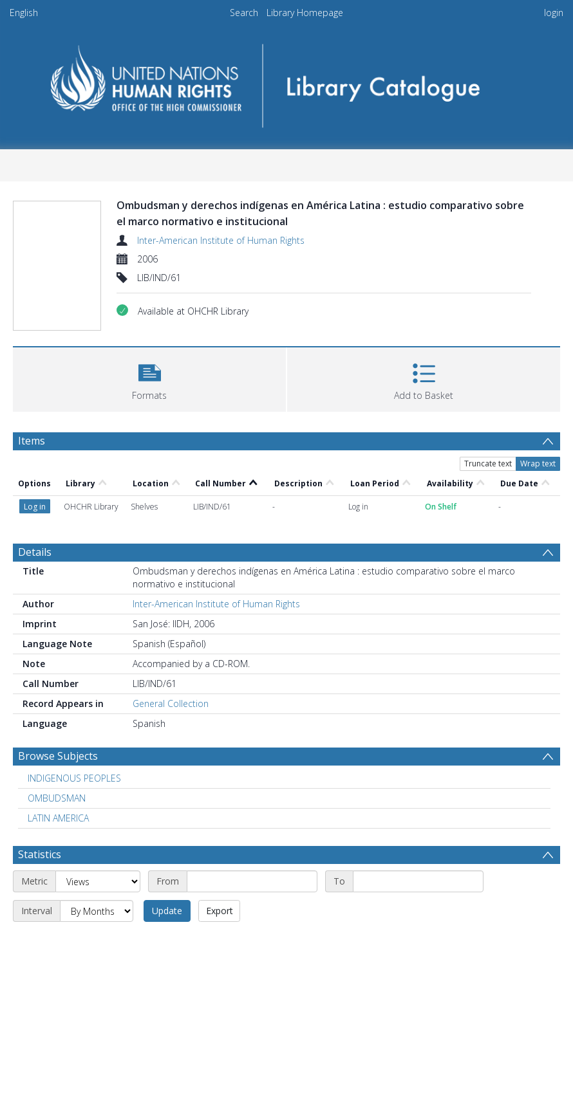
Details (35, 552)
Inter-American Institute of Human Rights (221, 240)
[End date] (418, 881)
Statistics (39, 854)
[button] (149, 378)
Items (31, 441)
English (24, 12)
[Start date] (252, 881)
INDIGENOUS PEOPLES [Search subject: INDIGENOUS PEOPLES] (74, 778)
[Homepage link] (287, 81)
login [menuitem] (553, 12)
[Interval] (96, 911)
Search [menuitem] (244, 12)
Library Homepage (305, 12)
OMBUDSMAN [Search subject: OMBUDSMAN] (57, 798)
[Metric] (97, 881)
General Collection (171, 703)
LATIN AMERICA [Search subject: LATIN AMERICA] (58, 818)
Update (167, 911)
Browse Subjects (58, 756)
